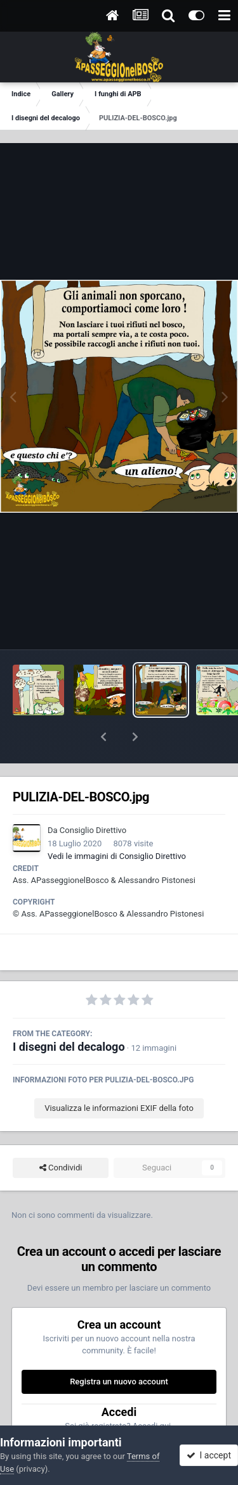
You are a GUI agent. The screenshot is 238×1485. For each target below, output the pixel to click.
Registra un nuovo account (119, 1381)
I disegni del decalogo (69, 1046)
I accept (209, 1455)
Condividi (61, 1167)
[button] (103, 737)
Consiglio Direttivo (93, 830)
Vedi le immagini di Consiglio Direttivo (117, 856)
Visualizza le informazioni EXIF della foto (119, 1108)
